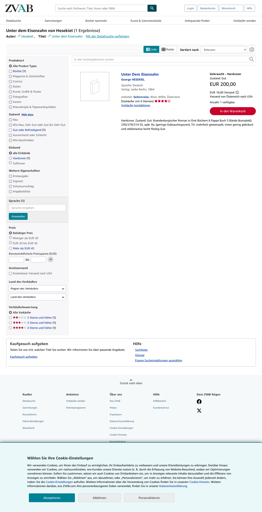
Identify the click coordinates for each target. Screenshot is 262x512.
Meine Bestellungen (33, 421)
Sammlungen (53, 20)
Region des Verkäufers (24, 288)
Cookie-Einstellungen (59, 482)
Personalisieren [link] (149, 498)
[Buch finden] (152, 8)
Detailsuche (13, 20)
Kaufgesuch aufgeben (23, 356)
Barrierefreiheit (118, 441)
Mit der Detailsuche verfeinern (107, 36)
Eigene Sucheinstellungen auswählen (158, 360)
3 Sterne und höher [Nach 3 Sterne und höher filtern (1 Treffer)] (34, 322)
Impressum (116, 414)
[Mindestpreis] (16, 259)
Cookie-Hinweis (118, 434)
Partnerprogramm (76, 407)
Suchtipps (141, 349)
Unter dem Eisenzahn (67, 36)
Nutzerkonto (208, 8)
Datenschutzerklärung (122, 421)
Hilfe (249, 8)
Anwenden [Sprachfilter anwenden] (18, 216)
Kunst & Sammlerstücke (146, 20)
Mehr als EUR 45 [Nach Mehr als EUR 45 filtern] (22, 248)
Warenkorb (28, 427)
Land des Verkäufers (23, 297)
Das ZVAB (115, 400)
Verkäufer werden (244, 20)
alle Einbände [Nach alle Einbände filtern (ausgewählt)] (20, 153)
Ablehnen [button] (99, 498)
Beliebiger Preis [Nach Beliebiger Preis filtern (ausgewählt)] (21, 233)
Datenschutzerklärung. (173, 486)
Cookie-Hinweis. (199, 482)
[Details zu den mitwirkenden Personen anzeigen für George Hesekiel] (133, 79)
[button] (251, 59)
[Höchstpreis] (38, 259)
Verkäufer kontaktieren (135, 105)
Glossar (140, 355)
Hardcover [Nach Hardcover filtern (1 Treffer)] (19, 158)
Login (190, 8)
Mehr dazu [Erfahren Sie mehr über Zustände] (27, 114)
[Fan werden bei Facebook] (199, 402)
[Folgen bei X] (199, 411)
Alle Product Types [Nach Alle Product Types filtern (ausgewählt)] (23, 66)
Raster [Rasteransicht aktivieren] (168, 49)
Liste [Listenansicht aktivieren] (151, 49)
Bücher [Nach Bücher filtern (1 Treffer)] (17, 71)
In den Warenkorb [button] (233, 111)
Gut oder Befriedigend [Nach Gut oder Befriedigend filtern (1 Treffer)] (27, 130)
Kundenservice (161, 407)
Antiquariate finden (197, 20)
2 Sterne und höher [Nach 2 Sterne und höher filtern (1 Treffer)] (34, 317)
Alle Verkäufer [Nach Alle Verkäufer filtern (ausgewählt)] (22, 312)
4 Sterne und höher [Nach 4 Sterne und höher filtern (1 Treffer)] (34, 327)
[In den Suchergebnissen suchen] (164, 59)
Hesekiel (27, 36)
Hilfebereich (159, 400)
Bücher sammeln (96, 20)
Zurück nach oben (131, 383)
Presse (113, 407)
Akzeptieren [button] (51, 498)
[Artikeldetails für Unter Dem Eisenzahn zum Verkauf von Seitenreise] (95, 86)
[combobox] (101, 8)
